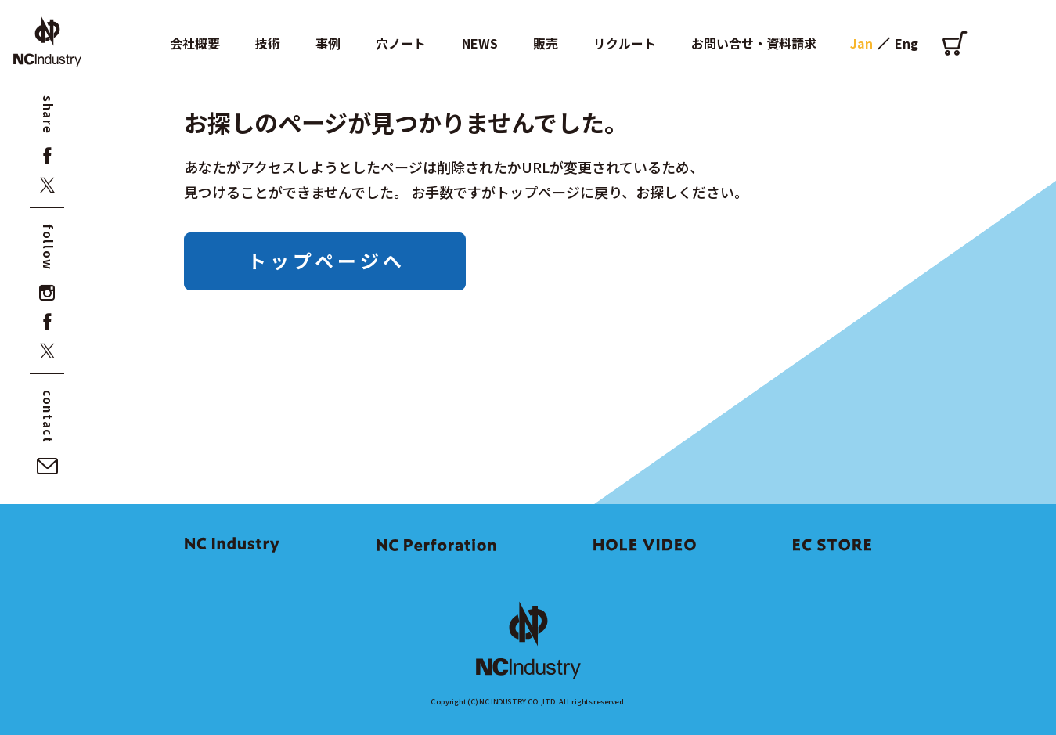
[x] (47, 185)
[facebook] (47, 156)
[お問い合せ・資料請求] (47, 466)
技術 (267, 43)
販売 (545, 43)
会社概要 (195, 43)
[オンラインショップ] (954, 43)
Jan (861, 43)
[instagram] (47, 293)
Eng (906, 43)
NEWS (480, 43)
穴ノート (401, 43)
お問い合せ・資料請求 (753, 43)
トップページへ (326, 260)
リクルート (624, 43)
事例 (328, 43)
